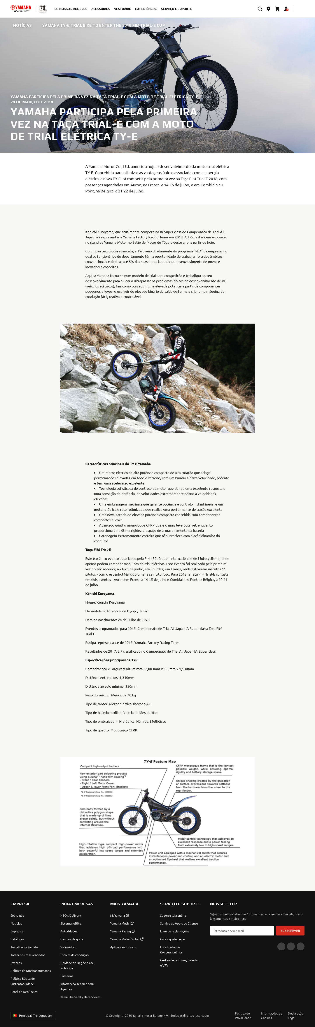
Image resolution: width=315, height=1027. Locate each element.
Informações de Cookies (271, 1015)
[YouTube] (281, 946)
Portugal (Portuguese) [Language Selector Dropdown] (32, 1015)
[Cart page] (277, 8)
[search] (260, 8)
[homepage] (20, 9)
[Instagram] (300, 946)
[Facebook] (291, 946)
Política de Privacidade (243, 1015)
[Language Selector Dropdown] (300, 8)
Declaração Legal (295, 1015)
